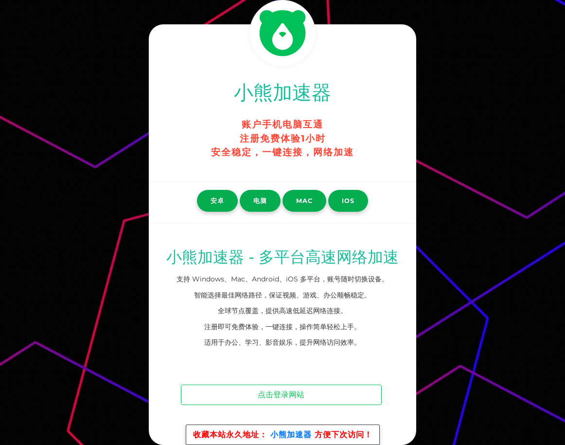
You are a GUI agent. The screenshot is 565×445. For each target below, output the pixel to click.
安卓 (217, 200)
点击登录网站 (281, 394)
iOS (348, 200)
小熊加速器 (291, 434)
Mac (304, 200)
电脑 (260, 200)
